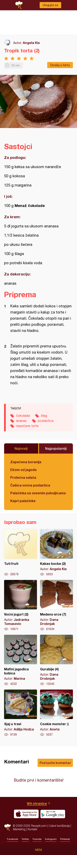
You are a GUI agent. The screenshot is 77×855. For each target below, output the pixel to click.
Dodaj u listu (60, 65)
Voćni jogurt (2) (20, 605)
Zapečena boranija (25, 462)
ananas (21, 420)
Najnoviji (21, 448)
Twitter (25, 839)
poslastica (45, 420)
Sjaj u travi (20, 713)
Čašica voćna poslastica (30, 485)
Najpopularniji (56, 448)
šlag (44, 415)
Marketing (19, 829)
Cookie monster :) (56, 713)
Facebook (12, 839)
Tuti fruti (20, 552)
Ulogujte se (50, 5)
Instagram (51, 839)
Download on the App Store (26, 814)
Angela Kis (31, 43)
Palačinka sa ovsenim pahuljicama (38, 493)
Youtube (36, 839)
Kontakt (32, 829)
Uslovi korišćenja (59, 825)
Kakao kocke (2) (56, 552)
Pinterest (65, 839)
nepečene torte (27, 426)
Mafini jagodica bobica (20, 660)
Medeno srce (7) (56, 605)
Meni (38, 850)
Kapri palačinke (23, 501)
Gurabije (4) (56, 660)
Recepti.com (7, 827)
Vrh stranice (37, 803)
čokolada (23, 415)
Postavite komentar (55, 763)
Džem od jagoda (23, 470)
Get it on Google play (52, 814)
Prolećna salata (23, 477)
